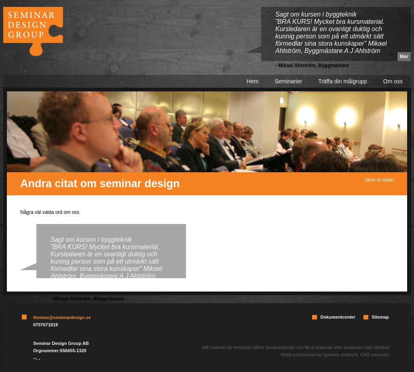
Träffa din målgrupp (342, 81)
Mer (404, 56)
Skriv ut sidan (379, 180)
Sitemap (380, 317)
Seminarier (288, 81)
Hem (253, 81)
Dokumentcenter (337, 317)
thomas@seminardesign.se (62, 317)
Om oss (393, 81)
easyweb (380, 354)
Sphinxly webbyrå (340, 354)
